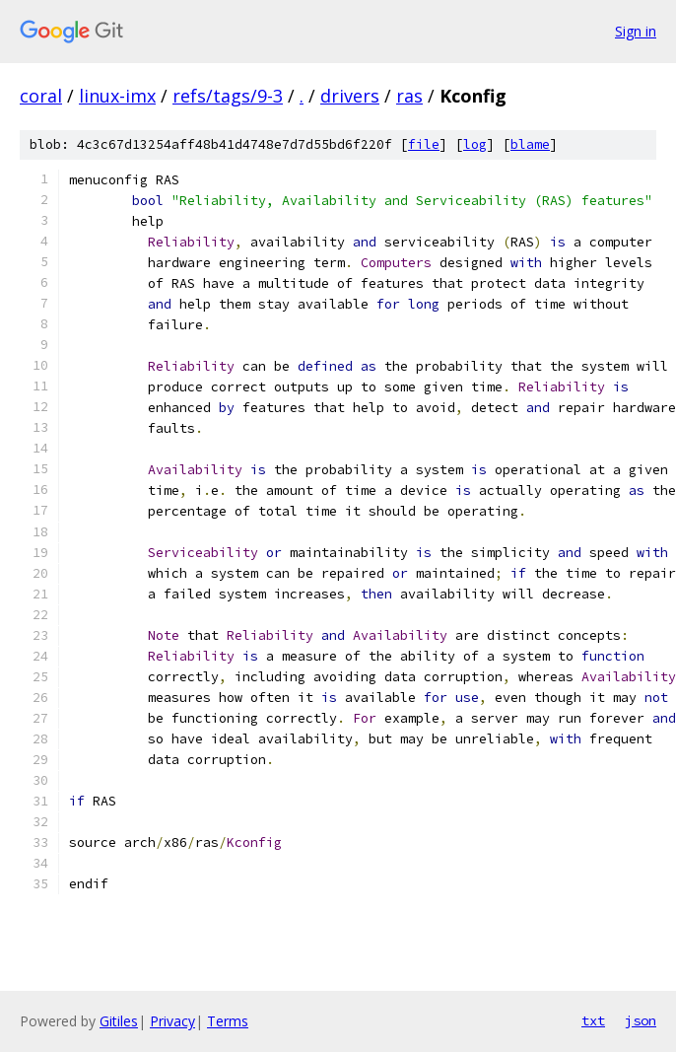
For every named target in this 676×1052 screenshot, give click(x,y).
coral (41, 95)
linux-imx (117, 95)
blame (530, 144)
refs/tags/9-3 (227, 95)
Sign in (635, 31)
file (423, 144)
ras (409, 95)
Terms (227, 1021)
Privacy (172, 1021)
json (640, 1020)
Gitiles (119, 1021)
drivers (349, 95)
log (475, 144)
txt (593, 1020)
